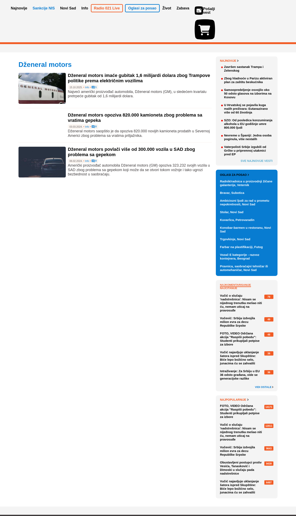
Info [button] (84, 14)
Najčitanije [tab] (228, 264)
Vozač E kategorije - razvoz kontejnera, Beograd (239, 232)
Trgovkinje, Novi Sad (235, 215)
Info (87, 63)
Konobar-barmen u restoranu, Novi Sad (245, 205)
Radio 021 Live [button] (107, 14)
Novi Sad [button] (68, 14)
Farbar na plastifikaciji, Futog (241, 223)
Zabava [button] (183, 14)
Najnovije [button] (19, 14)
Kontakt (63, 500)
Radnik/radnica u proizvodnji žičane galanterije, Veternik (246, 159)
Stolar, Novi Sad (231, 188)
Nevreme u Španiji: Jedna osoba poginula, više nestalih (248, 113)
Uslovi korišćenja (102, 500)
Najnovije (229, 36)
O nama (27, 500)
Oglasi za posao (234, 151)
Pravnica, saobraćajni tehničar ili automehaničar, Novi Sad (244, 244)
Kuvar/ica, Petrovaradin (237, 196)
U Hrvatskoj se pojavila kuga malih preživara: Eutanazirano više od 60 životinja (246, 84)
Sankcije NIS (44, 14)
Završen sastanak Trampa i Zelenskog (244, 44)
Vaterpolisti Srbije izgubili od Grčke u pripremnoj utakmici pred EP (245, 126)
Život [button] (166, 14)
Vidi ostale (264, 363)
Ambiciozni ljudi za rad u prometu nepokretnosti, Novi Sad (244, 178)
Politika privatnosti (130, 500)
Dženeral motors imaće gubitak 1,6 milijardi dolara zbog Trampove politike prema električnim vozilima (139, 54)
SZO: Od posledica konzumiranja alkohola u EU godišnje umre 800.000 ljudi (248, 100)
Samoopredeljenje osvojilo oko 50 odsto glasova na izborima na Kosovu (248, 69)
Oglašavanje (45, 500)
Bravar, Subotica (232, 169)
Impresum (79, 500)
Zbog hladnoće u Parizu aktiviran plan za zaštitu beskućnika (248, 56)
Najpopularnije (234, 375)
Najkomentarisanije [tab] (235, 261)
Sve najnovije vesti (256, 137)
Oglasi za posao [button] (142, 14)
